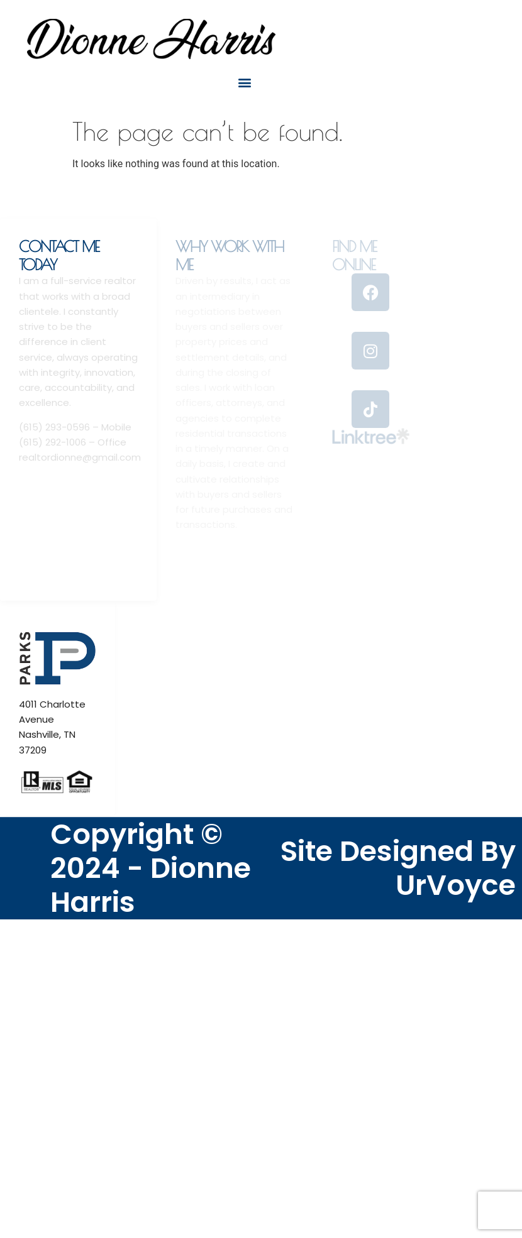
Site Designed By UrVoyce (398, 868)
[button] (244, 82)
